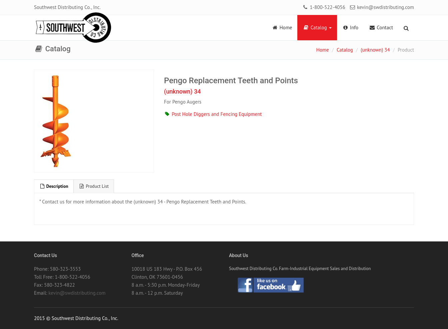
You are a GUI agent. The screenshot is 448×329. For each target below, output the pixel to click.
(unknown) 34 (375, 50)
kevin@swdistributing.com (381, 7)
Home (282, 27)
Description (53, 186)
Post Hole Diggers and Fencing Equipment (213, 114)
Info (350, 27)
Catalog (317, 27)
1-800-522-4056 (323, 7)
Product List (94, 186)
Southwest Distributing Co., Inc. (67, 7)
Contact (381, 27)
